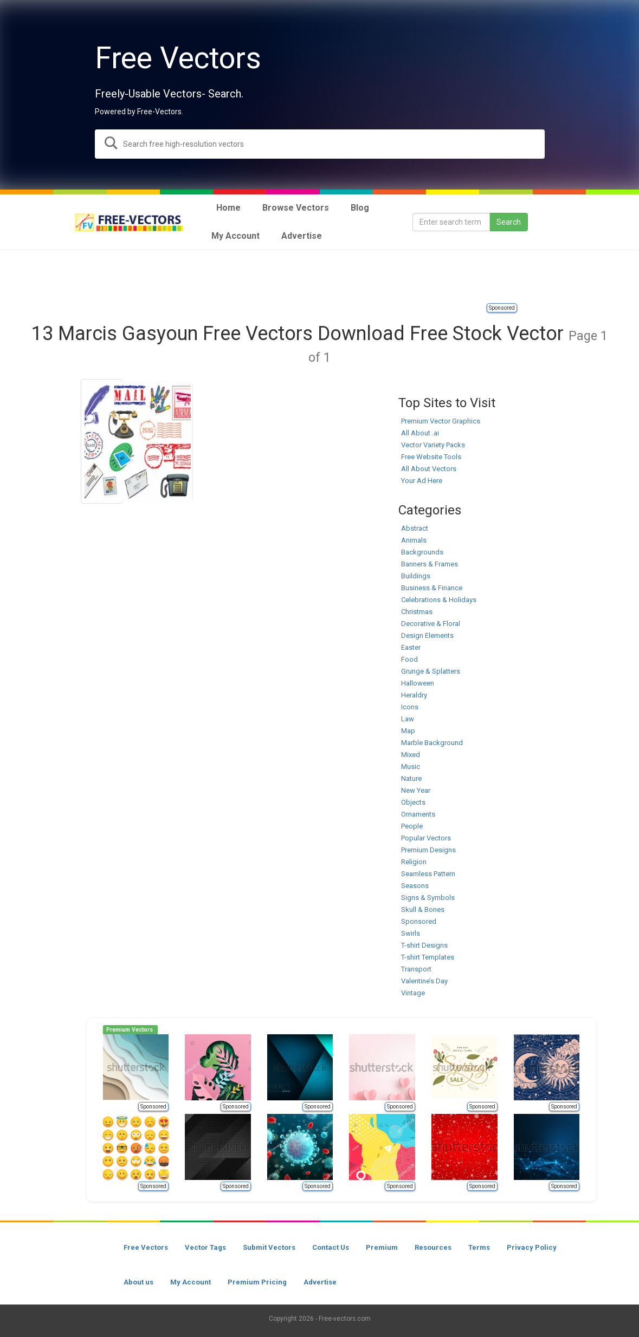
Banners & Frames (429, 564)
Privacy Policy (532, 1247)
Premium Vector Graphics (440, 421)
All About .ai (420, 433)
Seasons (415, 886)
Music (410, 766)
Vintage (413, 993)
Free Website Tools (431, 457)
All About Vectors (428, 469)
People (412, 826)
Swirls (410, 933)
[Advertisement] (319, 277)
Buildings (415, 576)
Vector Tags (205, 1247)
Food (409, 659)
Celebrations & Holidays (438, 600)
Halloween (417, 683)
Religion (414, 862)
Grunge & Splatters (430, 671)
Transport (416, 969)
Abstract (414, 528)
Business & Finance (431, 588)
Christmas (417, 612)
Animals (414, 540)
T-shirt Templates (427, 957)
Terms (479, 1247)
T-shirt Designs (424, 945)
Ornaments (418, 814)
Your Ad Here (421, 481)
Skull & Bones (422, 909)
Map (408, 731)
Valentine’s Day (424, 981)
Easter (411, 647)
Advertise (320, 1282)
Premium (382, 1247)
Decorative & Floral (430, 623)
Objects (413, 802)
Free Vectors (146, 1247)
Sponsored (502, 308)
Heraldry (414, 695)
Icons (409, 707)
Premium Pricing (257, 1282)
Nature (411, 778)
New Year (415, 790)
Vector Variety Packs (433, 445)
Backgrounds (422, 552)
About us (138, 1282)
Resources (433, 1247)
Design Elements (427, 635)
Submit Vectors (269, 1247)
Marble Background (432, 743)
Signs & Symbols (428, 897)
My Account (190, 1282)
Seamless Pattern (428, 874)
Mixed (410, 755)
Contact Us (330, 1247)
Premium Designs (428, 850)
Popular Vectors (426, 838)
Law (407, 719)
